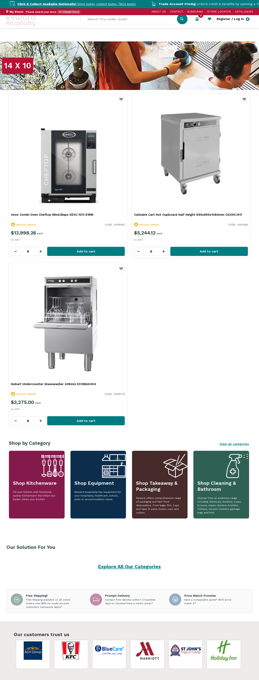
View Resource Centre (224, 469)
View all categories (234, 216)
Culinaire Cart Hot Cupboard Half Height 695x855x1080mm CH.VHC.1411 (97, 157)
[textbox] (159, 24)
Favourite (60, 102)
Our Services (43, 38)
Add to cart (46, 193)
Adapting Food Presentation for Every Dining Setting (51, 533)
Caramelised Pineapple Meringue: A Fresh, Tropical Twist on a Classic (201, 535)
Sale (139, 39)
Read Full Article (34, 571)
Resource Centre (114, 38)
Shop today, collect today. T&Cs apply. (82, 4)
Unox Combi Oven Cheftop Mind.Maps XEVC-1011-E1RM (31, 155)
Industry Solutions (76, 38)
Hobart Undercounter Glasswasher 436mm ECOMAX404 (160, 155)
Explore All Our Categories (129, 339)
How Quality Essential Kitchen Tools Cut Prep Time (127, 533)
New (153, 38)
